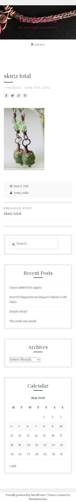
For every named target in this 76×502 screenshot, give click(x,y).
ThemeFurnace (37, 499)
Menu (40, 44)
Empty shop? (18, 311)
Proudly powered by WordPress (25, 495)
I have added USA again (25, 287)
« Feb (12, 466)
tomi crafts (38, 19)
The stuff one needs (22, 321)
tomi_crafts (21, 193)
